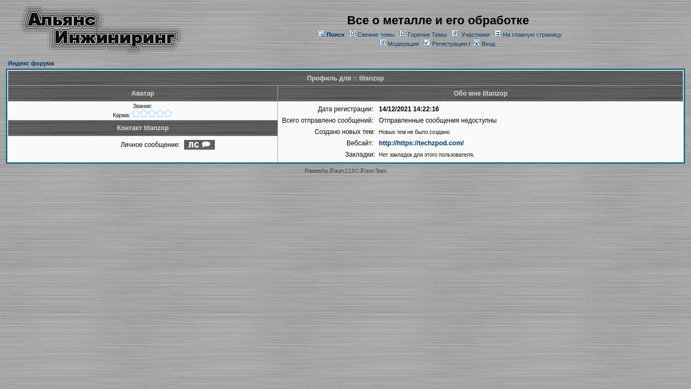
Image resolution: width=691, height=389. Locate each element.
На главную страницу (532, 34)
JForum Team (373, 171)
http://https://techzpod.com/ (421, 143)
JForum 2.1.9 (341, 171)
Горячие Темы (427, 34)
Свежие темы (376, 34)
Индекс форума (31, 63)
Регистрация (445, 44)
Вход (484, 44)
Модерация (403, 44)
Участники (476, 34)
